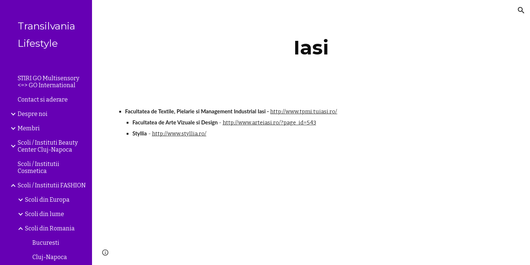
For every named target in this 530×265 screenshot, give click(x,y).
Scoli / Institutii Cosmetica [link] (38, 167)
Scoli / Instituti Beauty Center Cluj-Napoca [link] (48, 146)
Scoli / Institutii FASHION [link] (52, 185)
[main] (311, 47)
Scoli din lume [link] (44, 214)
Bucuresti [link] (45, 242)
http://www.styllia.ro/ (179, 133)
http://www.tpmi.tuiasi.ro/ (303, 111)
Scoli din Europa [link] (47, 199)
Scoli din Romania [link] (50, 228)
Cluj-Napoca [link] (49, 257)
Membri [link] (29, 128)
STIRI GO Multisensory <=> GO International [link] (48, 82)
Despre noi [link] (32, 113)
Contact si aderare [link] (43, 99)
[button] (521, 10)
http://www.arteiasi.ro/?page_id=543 (269, 122)
